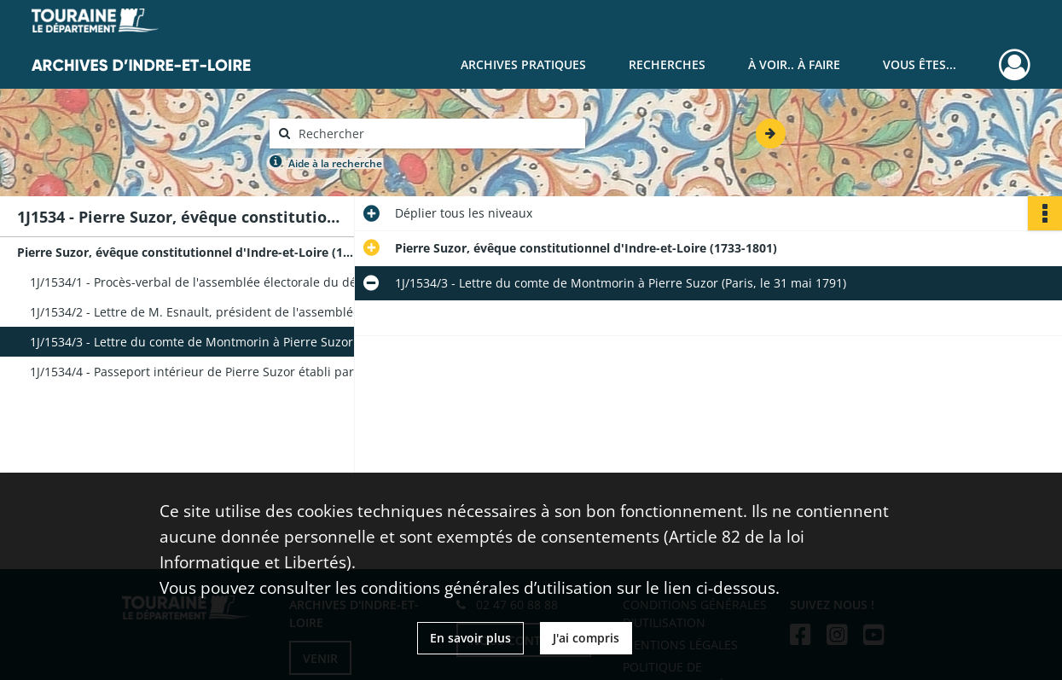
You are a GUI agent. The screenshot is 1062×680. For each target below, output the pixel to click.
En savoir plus (470, 638)
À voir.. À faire (794, 64)
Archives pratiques (523, 64)
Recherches (667, 64)
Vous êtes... (919, 64)
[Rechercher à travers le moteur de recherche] (436, 133)
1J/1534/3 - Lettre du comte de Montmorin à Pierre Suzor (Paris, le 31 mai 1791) (200, 342)
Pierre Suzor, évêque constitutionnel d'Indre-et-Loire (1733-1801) (187, 252)
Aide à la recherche (335, 163)
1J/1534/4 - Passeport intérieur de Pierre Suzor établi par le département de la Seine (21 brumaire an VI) (200, 371)
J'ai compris (586, 638)
